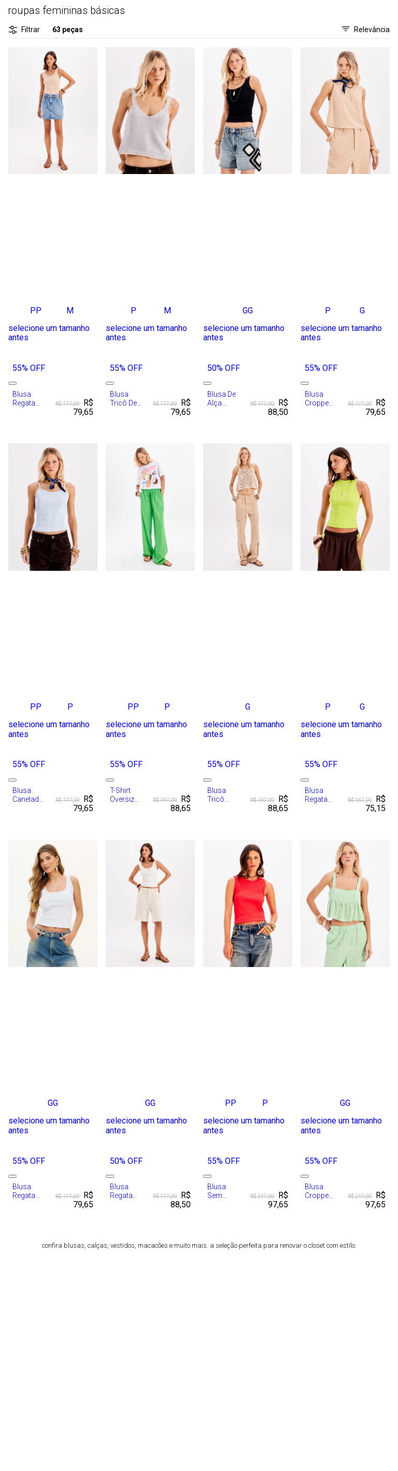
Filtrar (24, 30)
